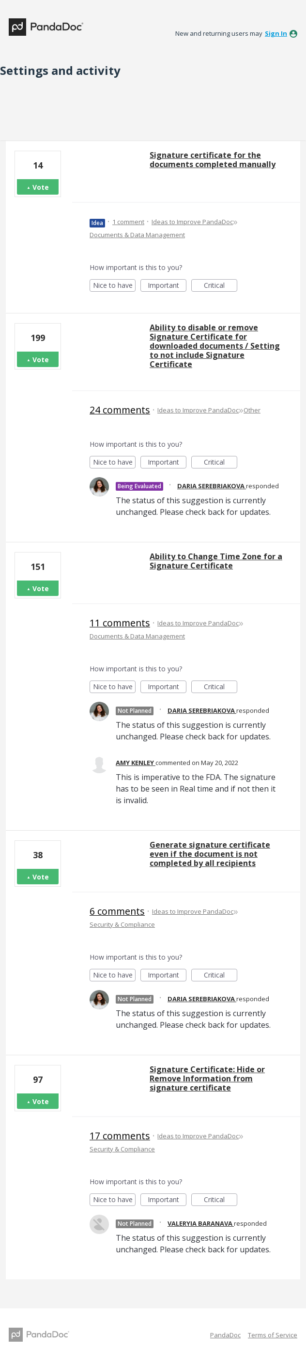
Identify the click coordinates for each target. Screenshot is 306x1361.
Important (167, 286)
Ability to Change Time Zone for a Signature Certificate (216, 561)
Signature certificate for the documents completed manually (212, 160)
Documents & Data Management (137, 234)
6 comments (117, 911)
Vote (40, 187)
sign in (276, 33)
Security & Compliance (122, 924)
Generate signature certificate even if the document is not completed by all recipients (210, 853)
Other (252, 410)
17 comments (120, 1135)
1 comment (128, 221)
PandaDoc (225, 1335)
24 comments (120, 409)
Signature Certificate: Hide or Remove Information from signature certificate (207, 1078)
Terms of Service (272, 1335)
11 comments (120, 622)
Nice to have (114, 286)
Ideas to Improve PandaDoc (192, 221)
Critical (220, 286)
